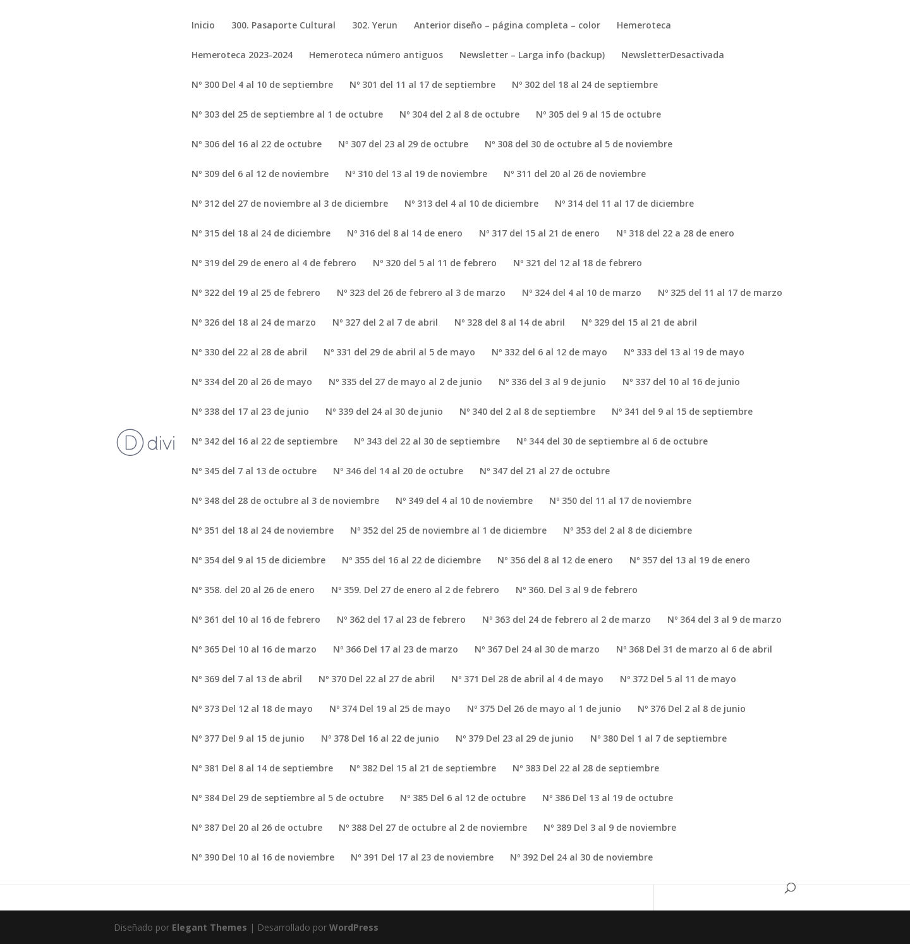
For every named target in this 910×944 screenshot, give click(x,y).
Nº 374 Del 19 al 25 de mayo (390, 709)
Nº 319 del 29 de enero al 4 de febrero (273, 264)
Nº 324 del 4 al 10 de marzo (581, 293)
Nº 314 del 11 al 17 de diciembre (624, 204)
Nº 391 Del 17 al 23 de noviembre (422, 858)
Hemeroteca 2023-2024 (242, 56)
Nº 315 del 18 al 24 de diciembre (261, 234)
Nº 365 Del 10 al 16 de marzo (254, 650)
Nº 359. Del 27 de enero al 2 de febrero (415, 590)
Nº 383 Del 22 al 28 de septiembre (586, 769)
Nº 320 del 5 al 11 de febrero (435, 264)
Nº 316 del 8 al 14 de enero (405, 234)
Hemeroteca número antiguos (376, 56)
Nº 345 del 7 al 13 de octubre (254, 472)
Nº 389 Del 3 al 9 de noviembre (609, 828)
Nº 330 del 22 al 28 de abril (249, 353)
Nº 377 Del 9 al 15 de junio (248, 739)
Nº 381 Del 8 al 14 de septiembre (262, 769)
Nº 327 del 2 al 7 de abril (385, 323)
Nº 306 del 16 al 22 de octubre (256, 145)
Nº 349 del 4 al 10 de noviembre (464, 501)
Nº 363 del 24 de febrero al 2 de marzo (566, 620)
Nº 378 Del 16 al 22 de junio (380, 739)
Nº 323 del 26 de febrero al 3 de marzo (421, 293)
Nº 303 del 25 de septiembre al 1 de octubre (287, 115)
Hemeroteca (644, 26)
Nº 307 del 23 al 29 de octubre (403, 145)
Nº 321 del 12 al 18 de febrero (577, 264)
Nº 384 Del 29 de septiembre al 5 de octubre (287, 799)
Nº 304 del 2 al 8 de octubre (459, 115)
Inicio (203, 26)
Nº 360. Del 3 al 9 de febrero (577, 590)
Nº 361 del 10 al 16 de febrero (255, 620)
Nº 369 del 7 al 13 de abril (246, 680)
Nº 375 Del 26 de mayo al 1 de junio (544, 709)
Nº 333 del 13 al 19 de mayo (684, 353)
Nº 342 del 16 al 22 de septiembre (264, 442)
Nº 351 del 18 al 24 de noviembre (262, 531)
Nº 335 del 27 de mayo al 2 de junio (405, 382)
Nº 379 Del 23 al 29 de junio (515, 739)
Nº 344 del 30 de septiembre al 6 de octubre (612, 442)
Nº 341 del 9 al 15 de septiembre (682, 412)
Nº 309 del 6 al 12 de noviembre (260, 174)
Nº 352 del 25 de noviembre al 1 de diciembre (448, 531)
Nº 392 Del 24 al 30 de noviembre (581, 858)
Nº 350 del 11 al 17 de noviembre (620, 501)
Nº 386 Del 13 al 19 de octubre (607, 799)
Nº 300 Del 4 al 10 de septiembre (262, 85)
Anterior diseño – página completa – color (507, 26)
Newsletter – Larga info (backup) (532, 56)
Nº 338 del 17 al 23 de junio (250, 412)
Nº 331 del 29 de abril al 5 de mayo (399, 353)
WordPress (354, 927)
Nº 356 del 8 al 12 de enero (555, 561)
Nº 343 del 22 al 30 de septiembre (427, 442)
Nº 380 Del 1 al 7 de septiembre (658, 739)
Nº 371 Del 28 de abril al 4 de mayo (527, 680)
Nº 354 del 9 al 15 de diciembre (258, 561)
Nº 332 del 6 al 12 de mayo (549, 353)
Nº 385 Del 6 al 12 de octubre (463, 799)
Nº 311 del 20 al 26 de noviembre (575, 174)
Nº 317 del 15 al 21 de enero (539, 234)
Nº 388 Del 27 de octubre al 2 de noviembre (433, 828)
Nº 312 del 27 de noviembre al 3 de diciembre (289, 204)
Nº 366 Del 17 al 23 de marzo (395, 650)
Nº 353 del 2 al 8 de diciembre (627, 531)
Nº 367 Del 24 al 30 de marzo (537, 650)
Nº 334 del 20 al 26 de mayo (251, 382)
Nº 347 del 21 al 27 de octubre (545, 472)
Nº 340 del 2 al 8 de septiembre (527, 412)
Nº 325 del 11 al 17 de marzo (720, 293)
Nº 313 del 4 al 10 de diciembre (471, 204)
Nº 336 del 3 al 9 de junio (552, 382)
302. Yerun (374, 26)
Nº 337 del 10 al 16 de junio (681, 382)
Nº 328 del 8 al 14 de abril (509, 323)
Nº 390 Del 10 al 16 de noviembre (262, 858)
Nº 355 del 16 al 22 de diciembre (411, 561)
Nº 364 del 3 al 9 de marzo (724, 620)
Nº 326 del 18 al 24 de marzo (253, 323)
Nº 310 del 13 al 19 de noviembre (416, 174)
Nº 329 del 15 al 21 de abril (639, 323)
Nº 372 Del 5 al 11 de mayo (678, 680)
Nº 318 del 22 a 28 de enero (675, 234)
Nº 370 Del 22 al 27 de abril (376, 680)
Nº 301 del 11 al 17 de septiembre (422, 85)
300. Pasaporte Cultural (283, 26)
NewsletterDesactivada (672, 56)
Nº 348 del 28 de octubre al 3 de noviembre (285, 501)
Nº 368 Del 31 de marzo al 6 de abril (694, 650)
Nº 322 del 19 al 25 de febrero (255, 293)
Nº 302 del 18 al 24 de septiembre (585, 85)
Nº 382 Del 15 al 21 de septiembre (422, 769)
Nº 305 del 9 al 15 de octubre (598, 115)
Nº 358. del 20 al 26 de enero (253, 590)
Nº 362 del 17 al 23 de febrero (401, 620)
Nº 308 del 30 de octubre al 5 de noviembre (578, 145)
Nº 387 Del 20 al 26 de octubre (256, 828)
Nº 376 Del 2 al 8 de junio (692, 709)
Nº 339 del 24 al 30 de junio (384, 412)
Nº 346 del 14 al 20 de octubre (398, 472)
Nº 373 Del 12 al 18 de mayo (252, 709)
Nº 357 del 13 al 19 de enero (689, 561)
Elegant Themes (209, 927)
